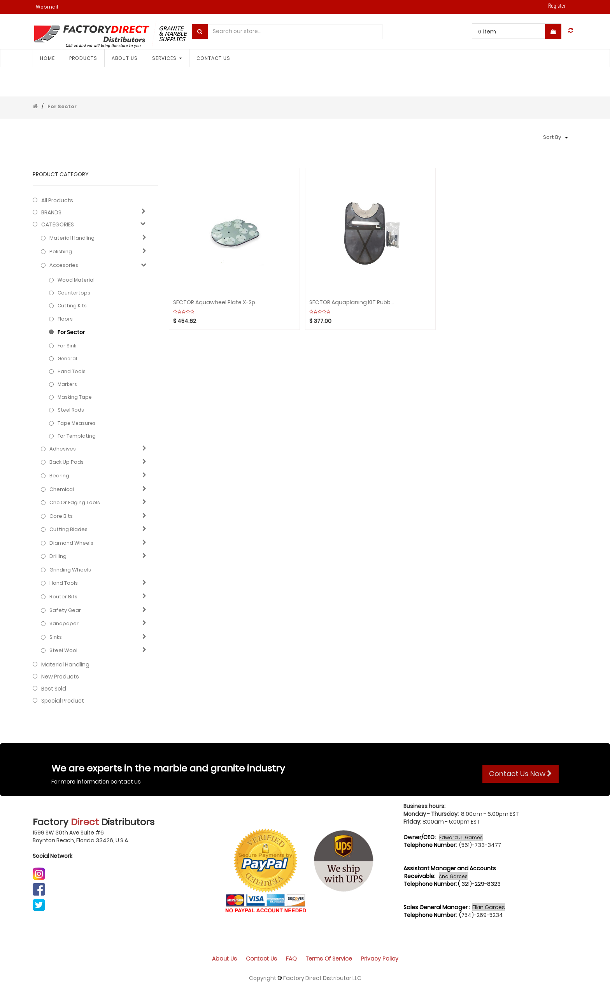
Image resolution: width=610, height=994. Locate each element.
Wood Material (76, 280)
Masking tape (75, 397)
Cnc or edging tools (74, 502)
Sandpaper (64, 623)
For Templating (77, 436)
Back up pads (66, 462)
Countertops (74, 292)
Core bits (61, 516)
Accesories (63, 265)
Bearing (59, 475)
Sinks (55, 637)
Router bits (63, 596)
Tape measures (77, 423)
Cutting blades (68, 529)
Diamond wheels (71, 543)
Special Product (62, 701)
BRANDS (51, 212)
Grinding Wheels (70, 569)
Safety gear (65, 610)
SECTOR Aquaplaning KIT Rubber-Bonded (352, 302)
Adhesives (62, 448)
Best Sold (53, 688)
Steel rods (71, 410)
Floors (65, 319)
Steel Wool (63, 650)
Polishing (60, 251)
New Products (60, 676)
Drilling (58, 556)
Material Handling (72, 238)
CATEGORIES (57, 224)
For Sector (62, 106)
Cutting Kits (72, 305)
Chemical (61, 489)
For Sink (67, 345)
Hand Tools (72, 371)
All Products (57, 200)
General (67, 358)
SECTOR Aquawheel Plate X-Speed (216, 302)
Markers (67, 384)
